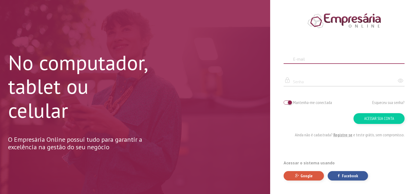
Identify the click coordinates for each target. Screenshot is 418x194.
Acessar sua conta (379, 118)
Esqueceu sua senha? (388, 102)
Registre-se (342, 134)
